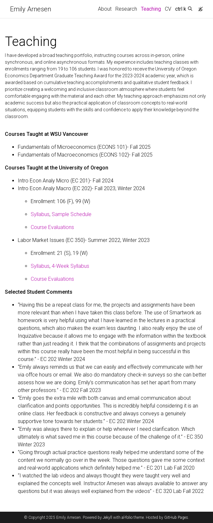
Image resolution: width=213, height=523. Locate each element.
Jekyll (107, 517)
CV (168, 9)
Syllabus (40, 214)
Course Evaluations (52, 227)
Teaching (152, 8)
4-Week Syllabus (70, 266)
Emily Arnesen (30, 9)
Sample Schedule (71, 214)
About (105, 9)
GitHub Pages (176, 517)
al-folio (127, 517)
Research (126, 9)
